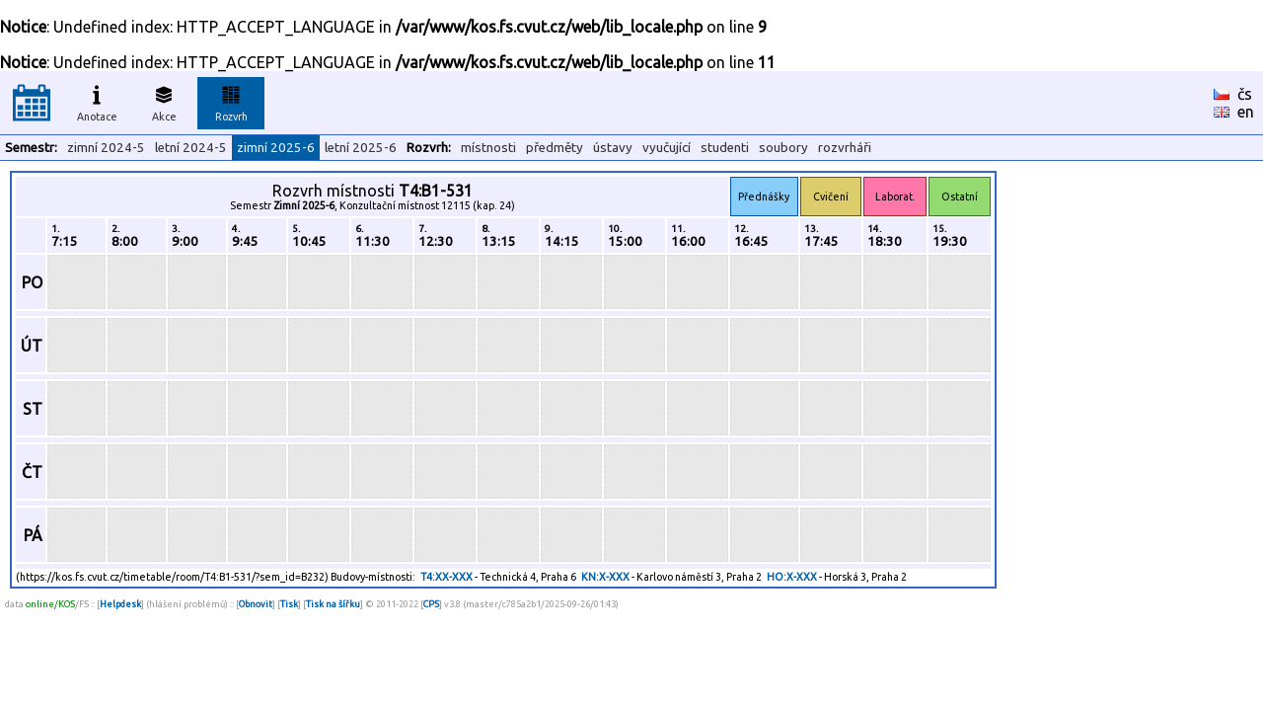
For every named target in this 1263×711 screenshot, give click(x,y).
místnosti (488, 147)
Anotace (97, 100)
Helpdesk (120, 603)
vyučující (666, 147)
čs (1244, 94)
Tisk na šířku (333, 603)
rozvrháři (844, 147)
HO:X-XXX (792, 577)
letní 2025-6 (361, 147)
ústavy (612, 147)
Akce (164, 100)
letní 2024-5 (191, 147)
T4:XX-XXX (446, 577)
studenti (725, 147)
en (1245, 111)
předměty (554, 147)
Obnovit (255, 603)
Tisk (289, 603)
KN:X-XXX (605, 577)
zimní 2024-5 (106, 147)
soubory (783, 147)
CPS (431, 603)
